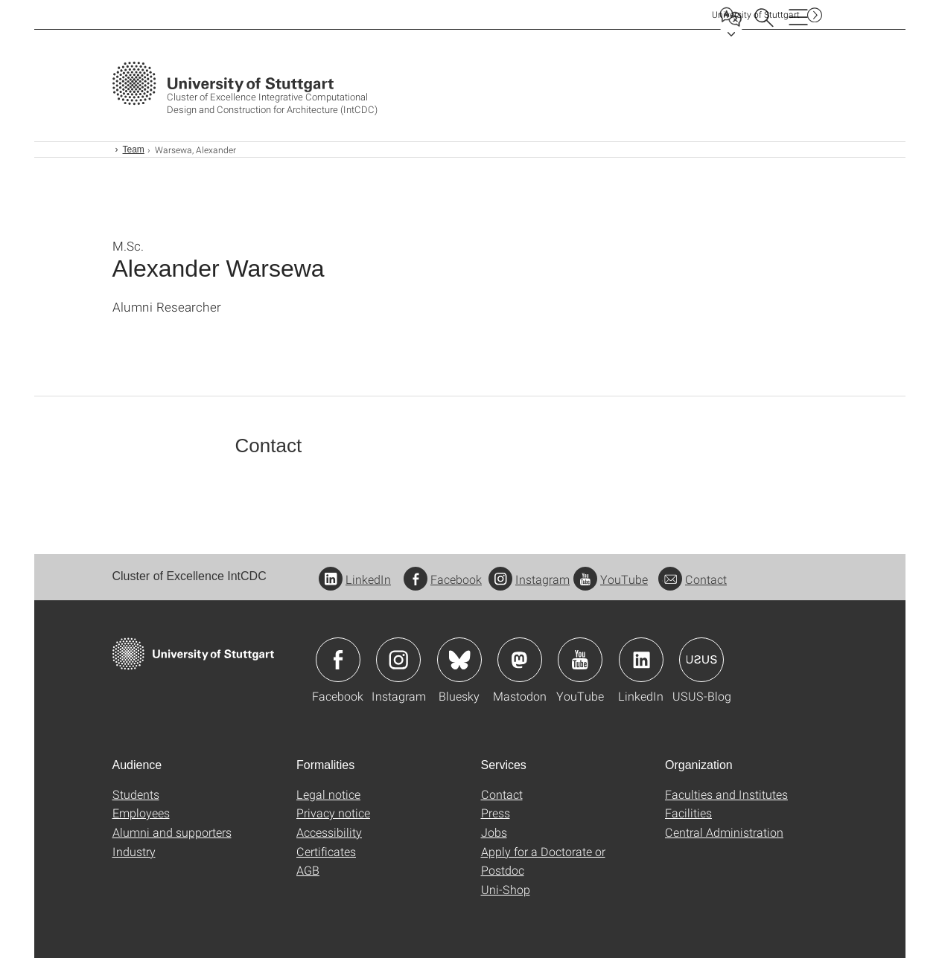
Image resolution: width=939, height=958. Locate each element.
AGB (307, 870)
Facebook (443, 579)
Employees (141, 812)
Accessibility (329, 832)
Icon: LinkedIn (641, 659)
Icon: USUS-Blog (701, 659)
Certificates (326, 851)
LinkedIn (355, 579)
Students (135, 794)
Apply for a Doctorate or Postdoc (543, 860)
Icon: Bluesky (459, 659)
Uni (756, 14)
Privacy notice (333, 812)
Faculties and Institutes (726, 794)
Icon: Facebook (338, 659)
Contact (692, 579)
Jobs (494, 832)
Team (133, 149)
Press (495, 812)
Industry (134, 851)
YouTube (610, 579)
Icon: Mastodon (519, 659)
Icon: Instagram (398, 659)
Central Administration (724, 832)
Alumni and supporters (172, 832)
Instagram (529, 579)
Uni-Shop (505, 889)
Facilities (688, 812)
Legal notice (328, 794)
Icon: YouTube (580, 659)
